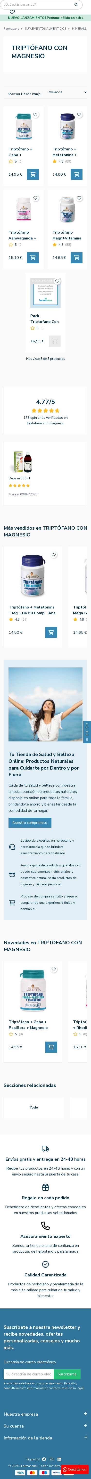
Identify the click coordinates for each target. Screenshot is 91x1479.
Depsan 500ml (19, 478)
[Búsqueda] (41, 4)
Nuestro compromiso (30, 822)
